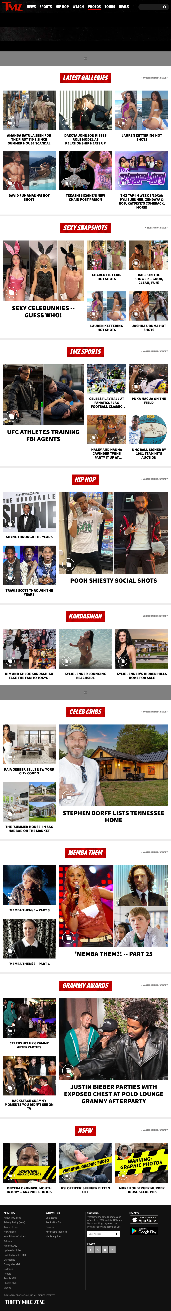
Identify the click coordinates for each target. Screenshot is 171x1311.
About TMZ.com (12, 1217)
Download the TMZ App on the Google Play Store (144, 1231)
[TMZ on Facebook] (5, 6)
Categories (9, 1259)
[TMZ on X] (10, 6)
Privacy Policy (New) (14, 1222)
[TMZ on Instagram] (22, 6)
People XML (10, 1278)
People (7, 1273)
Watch (84, 34)
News (10, 34)
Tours (135, 34)
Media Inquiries (53, 1236)
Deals (157, 34)
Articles (8, 1241)
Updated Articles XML (15, 1255)
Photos (110, 34)
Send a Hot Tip (53, 1222)
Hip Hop (59, 34)
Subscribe (117, 1234)
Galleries (8, 1269)
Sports (33, 34)
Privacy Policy (94, 1226)
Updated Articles (12, 1250)
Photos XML (10, 1283)
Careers (50, 1227)
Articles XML (10, 1245)
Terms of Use (11, 1227)
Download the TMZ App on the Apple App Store (144, 1219)
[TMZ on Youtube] (15, 6)
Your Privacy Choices (15, 1236)
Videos (7, 1287)
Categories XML (12, 1264)
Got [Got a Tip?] (12, 20)
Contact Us (51, 1217)
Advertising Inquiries (56, 1231)
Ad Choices (10, 1231)
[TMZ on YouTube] (105, 1249)
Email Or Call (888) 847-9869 (40, 20)
